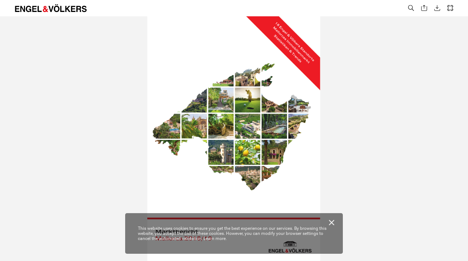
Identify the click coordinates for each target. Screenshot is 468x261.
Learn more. (215, 238)
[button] (411, 8)
